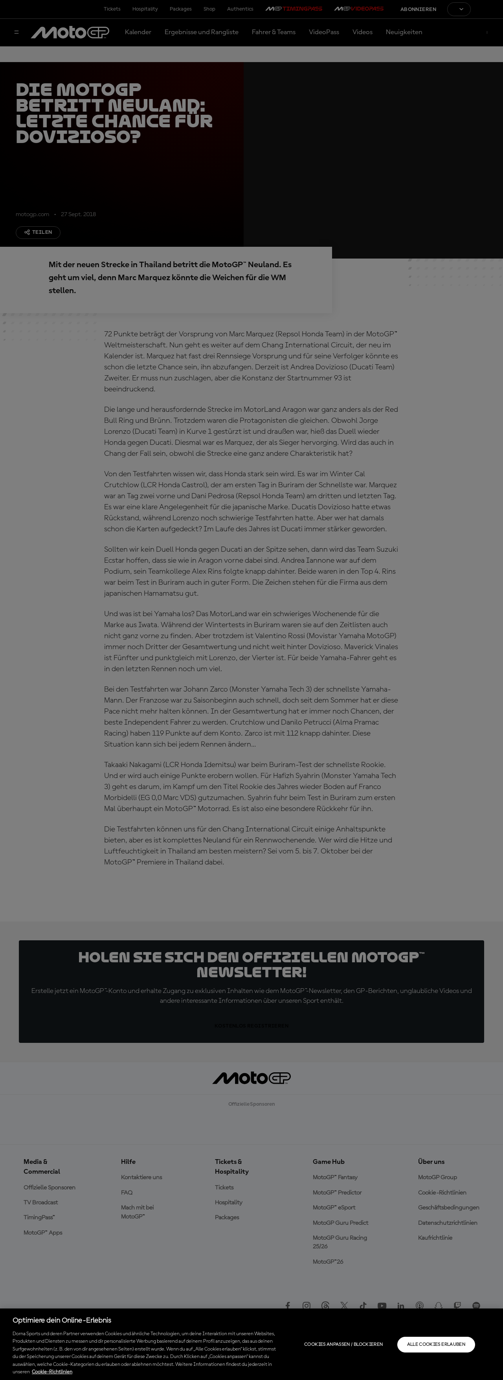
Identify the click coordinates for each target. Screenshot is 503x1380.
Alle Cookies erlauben (436, 1344)
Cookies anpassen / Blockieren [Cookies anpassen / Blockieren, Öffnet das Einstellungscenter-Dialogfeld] (343, 1344)
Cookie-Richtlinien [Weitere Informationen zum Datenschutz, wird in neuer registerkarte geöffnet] (52, 1371)
